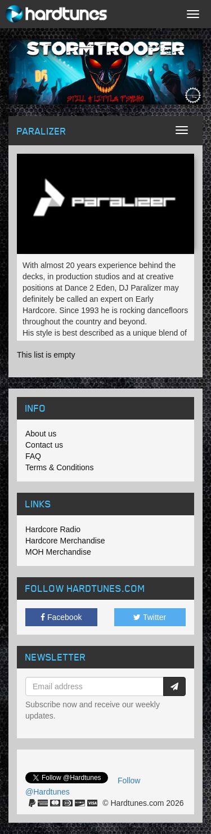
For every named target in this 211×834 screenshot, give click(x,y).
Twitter (149, 617)
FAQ (33, 456)
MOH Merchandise (58, 551)
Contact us (44, 444)
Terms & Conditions (59, 467)
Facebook (61, 617)
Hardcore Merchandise (65, 540)
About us (40, 433)
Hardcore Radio (52, 529)
